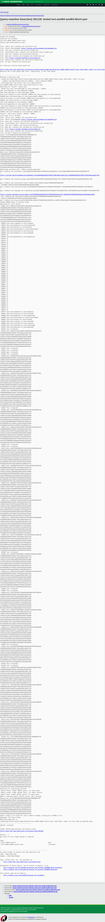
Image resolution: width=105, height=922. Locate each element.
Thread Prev (17, 15)
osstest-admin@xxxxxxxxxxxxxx (31, 26)
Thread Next (24, 15)
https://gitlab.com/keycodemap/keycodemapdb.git (39, 48)
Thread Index (40, 15)
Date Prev (3, 15)
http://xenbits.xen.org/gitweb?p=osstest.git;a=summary (23, 875)
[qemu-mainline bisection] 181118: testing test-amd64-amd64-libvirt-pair (35, 886)
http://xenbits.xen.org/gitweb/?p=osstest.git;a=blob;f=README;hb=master (30, 869)
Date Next (10, 15)
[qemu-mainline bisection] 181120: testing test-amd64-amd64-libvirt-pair (35, 888)
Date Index (32, 15)
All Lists (6, 12)
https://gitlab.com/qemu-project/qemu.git (25, 58)
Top (2, 12)
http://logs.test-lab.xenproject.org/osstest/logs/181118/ (22, 831)
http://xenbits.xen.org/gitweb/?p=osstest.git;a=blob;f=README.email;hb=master (32, 867)
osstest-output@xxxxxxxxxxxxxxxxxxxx (18, 24)
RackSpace (31, 917)
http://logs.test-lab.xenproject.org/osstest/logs (22, 862)
